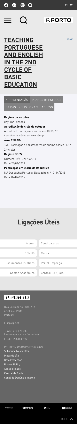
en (67, 5)
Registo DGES (13, 154)
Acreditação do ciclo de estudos (25, 126)
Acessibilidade (12, 368)
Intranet (29, 243)
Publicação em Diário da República (26, 168)
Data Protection (13, 359)
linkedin (14, 5)
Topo (66, 419)
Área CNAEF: (12, 140)
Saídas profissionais (22, 107)
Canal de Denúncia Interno (19, 377)
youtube (30, 5)
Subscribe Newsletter (16, 351)
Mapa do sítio (12, 355)
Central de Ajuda (13, 373)
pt (70, 5)
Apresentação (17, 99)
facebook (6, 5)
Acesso (47, 107)
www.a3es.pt (38, 135)
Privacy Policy (12, 364)
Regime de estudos (16, 117)
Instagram (22, 5)
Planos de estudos (46, 99)
